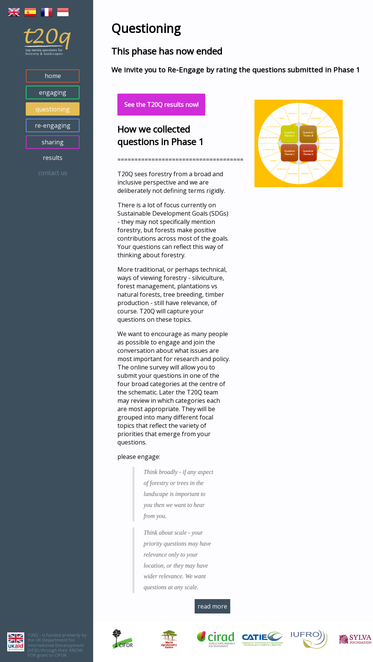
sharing (53, 142)
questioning (53, 109)
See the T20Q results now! (161, 104)
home (53, 76)
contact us (52, 173)
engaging (52, 92)
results (52, 157)
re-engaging (52, 125)
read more (212, 606)
